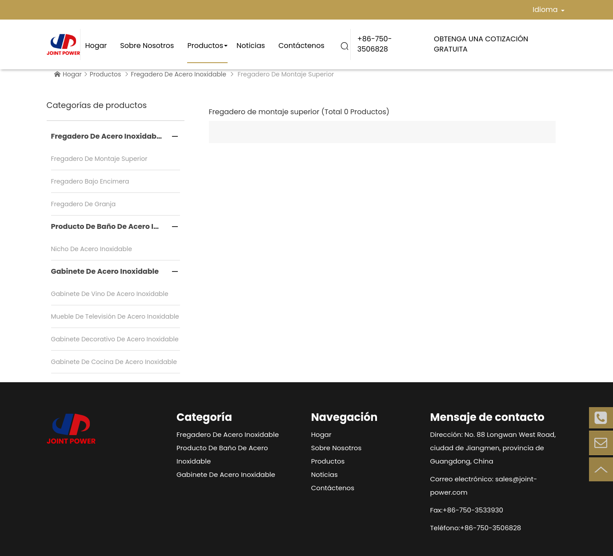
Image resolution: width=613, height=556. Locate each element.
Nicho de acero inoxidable (91, 248)
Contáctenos (301, 45)
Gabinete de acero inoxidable (105, 271)
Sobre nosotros (147, 45)
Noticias (250, 45)
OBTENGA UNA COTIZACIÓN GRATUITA (481, 44)
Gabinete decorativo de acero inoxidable (115, 339)
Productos (205, 45)
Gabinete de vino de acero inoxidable (109, 293)
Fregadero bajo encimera (90, 181)
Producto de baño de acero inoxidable (115, 226)
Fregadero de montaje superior (99, 158)
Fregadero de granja (83, 204)
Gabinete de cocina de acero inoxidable (114, 361)
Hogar (96, 45)
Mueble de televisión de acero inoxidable (115, 316)
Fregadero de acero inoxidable (178, 74)
